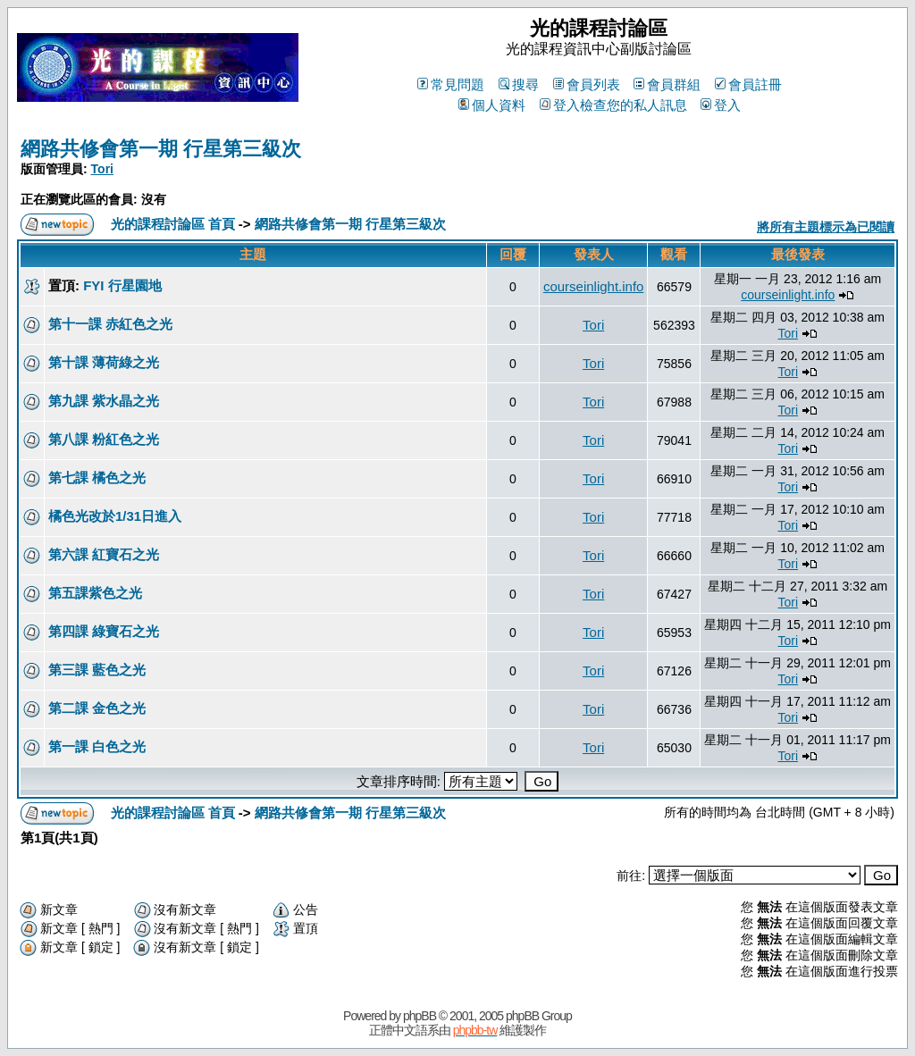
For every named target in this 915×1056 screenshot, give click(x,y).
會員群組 (667, 84)
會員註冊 (748, 84)
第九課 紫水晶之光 (103, 400)
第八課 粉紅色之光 (103, 439)
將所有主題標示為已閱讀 (825, 227)
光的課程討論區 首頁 (173, 223)
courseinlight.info (593, 286)
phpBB (419, 1016)
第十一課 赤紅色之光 (110, 323)
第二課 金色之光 (97, 708)
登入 (721, 105)
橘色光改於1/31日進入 (114, 516)
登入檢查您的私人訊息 (613, 105)
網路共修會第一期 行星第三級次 (161, 149)
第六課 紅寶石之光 (103, 554)
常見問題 (450, 84)
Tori (102, 169)
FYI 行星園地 (122, 285)
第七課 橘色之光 (97, 477)
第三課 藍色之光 (97, 669)
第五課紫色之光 (95, 592)
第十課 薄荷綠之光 (103, 362)
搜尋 (519, 84)
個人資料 (491, 105)
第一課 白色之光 (97, 746)
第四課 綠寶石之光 (103, 631)
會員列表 (586, 84)
